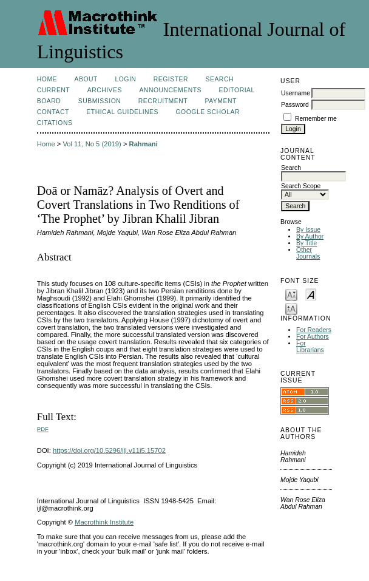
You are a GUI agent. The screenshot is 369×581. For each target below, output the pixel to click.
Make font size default (311, 294)
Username (295, 93)
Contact (53, 112)
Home (47, 79)
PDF (43, 429)
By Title (306, 243)
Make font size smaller (291, 294)
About (86, 79)
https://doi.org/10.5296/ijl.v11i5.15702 (109, 450)
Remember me (316, 118)
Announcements (170, 90)
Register (171, 79)
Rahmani (143, 144)
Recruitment (163, 101)
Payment (221, 101)
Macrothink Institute (104, 522)
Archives (104, 90)
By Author (309, 236)
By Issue (308, 229)
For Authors (312, 336)
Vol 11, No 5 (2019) (92, 144)
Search (220, 79)
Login (125, 79)
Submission (99, 101)
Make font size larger (291, 308)
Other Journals (308, 253)
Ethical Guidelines (122, 112)
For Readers (313, 330)
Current (53, 90)
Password (295, 104)
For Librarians (310, 346)
